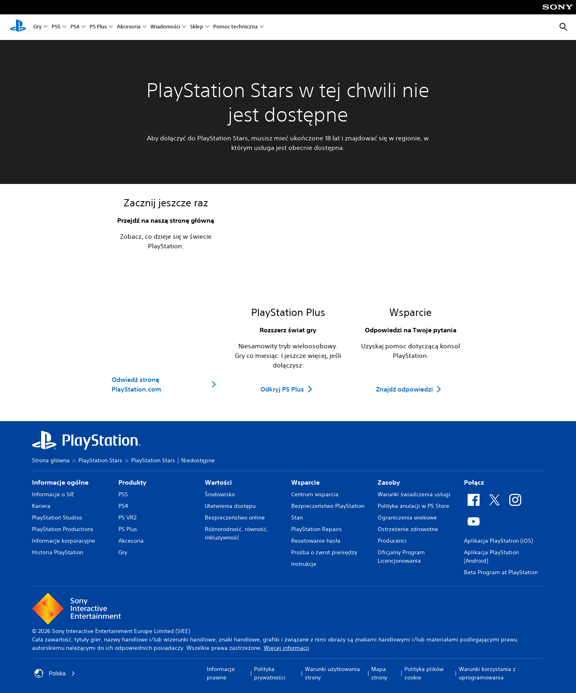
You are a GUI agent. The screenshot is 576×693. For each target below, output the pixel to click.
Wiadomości (165, 27)
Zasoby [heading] (389, 482)
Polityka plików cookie (424, 673)
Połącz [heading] (474, 482)
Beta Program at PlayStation (501, 572)
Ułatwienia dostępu (230, 505)
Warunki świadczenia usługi (414, 494)
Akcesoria (128, 27)
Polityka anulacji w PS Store (413, 505)
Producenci (392, 540)
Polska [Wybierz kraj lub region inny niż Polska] (55, 673)
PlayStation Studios (57, 517)
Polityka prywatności (270, 673)
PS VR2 (127, 517)
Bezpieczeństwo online (235, 517)
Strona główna (51, 460)
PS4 (75, 27)
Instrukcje (303, 563)
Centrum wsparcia (314, 494)
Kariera (41, 505)
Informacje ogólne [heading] (60, 482)
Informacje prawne (221, 673)
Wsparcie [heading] (305, 482)
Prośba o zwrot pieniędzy (324, 552)
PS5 (56, 27)
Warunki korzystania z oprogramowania (487, 673)
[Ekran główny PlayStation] (18, 27)
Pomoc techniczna (235, 27)
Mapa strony (379, 673)
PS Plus (98, 27)
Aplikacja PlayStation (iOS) (498, 540)
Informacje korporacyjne (63, 540)
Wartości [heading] (218, 482)
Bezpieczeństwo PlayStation (327, 505)
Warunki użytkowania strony (332, 673)
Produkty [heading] (132, 482)
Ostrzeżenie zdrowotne (408, 529)
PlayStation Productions (63, 529)
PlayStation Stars (100, 460)
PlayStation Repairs (316, 529)
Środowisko (220, 494)
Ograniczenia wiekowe (407, 517)
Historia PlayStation (57, 552)
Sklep (196, 27)
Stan (297, 517)
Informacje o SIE (53, 494)
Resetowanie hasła (315, 540)
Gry (37, 27)
